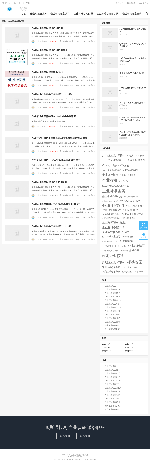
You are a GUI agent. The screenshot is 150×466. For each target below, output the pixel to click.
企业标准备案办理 (83, 14)
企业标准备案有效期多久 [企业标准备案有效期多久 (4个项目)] (111, 218)
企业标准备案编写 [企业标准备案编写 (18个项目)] (111, 237)
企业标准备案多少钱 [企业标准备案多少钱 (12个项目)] (111, 210)
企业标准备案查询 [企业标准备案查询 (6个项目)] (128, 218)
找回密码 (26, 3)
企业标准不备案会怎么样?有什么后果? (51, 94)
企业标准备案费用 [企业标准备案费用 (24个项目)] (125, 241)
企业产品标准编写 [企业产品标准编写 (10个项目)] (130, 171)
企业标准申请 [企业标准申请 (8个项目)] (107, 246)
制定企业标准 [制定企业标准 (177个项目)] (113, 256)
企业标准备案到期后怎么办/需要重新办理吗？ (55, 204)
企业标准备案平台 (112, 304)
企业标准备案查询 (132, 14)
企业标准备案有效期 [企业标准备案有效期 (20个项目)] (132, 214)
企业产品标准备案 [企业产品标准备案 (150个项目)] (116, 166)
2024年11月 (106, 352)
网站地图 (85, 455)
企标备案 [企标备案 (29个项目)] (134, 251)
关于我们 (119, 3)
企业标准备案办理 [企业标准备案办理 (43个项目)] (113, 206)
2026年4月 (129, 344)
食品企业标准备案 (112, 329)
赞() (91, 42)
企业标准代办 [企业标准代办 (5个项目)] (124, 181)
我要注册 (16, 3)
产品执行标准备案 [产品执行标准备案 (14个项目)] (135, 156)
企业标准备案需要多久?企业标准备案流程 (53, 116)
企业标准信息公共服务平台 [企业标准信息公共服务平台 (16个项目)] (115, 186)
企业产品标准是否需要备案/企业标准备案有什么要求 (59, 138)
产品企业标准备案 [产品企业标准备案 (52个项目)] (114, 155)
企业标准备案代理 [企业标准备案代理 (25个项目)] (130, 201)
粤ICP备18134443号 (75, 457)
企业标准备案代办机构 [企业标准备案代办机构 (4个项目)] (110, 202)
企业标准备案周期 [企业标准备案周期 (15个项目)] (135, 206)
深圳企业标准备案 (112, 326)
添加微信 (142, 3)
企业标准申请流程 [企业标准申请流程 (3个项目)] (121, 246)
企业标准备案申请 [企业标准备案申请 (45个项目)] (113, 227)
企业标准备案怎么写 (113, 308)
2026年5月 (106, 344)
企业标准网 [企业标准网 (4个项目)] (124, 251)
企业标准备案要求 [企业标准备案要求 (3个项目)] (108, 242)
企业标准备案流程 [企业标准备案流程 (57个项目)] (114, 222)
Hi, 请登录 (6, 3)
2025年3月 (106, 348)
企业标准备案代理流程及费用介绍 (49, 182)
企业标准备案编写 (60, 14)
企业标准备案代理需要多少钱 (47, 72)
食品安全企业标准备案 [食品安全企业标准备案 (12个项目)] (132, 272)
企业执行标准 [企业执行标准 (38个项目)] (110, 175)
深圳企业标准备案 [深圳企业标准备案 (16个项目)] (111, 268)
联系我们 (131, 3)
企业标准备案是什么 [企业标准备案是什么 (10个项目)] (111, 215)
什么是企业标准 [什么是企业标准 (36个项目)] (111, 160)
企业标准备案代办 (112, 290)
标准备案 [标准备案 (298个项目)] (135, 262)
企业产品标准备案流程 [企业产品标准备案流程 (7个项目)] (111, 171)
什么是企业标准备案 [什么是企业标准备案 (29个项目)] (133, 160)
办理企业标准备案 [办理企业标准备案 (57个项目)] (114, 263)
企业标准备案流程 (112, 315)
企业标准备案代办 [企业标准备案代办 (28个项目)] (112, 196)
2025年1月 (129, 348)
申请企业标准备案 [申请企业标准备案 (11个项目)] (130, 268)
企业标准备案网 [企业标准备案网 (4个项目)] (127, 237)
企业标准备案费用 (112, 322)
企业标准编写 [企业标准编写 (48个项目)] (136, 246)
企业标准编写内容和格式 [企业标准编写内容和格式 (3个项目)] (110, 251)
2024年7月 (129, 352)
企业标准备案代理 (112, 293)
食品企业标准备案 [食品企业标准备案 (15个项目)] (111, 272)
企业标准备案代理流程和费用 (47, 28)
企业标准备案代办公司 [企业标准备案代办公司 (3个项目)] (131, 197)
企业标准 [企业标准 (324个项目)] (110, 181)
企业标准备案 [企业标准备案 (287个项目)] (113, 191)
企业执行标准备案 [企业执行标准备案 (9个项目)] (128, 175)
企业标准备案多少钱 (107, 14)
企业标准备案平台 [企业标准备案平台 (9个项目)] (131, 210)
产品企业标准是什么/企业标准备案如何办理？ (55, 160)
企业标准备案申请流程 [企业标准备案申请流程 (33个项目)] (115, 232)
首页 (23, 14)
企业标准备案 (9, 9)
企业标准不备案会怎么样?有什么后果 (51, 226)
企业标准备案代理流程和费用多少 (49, 50)
